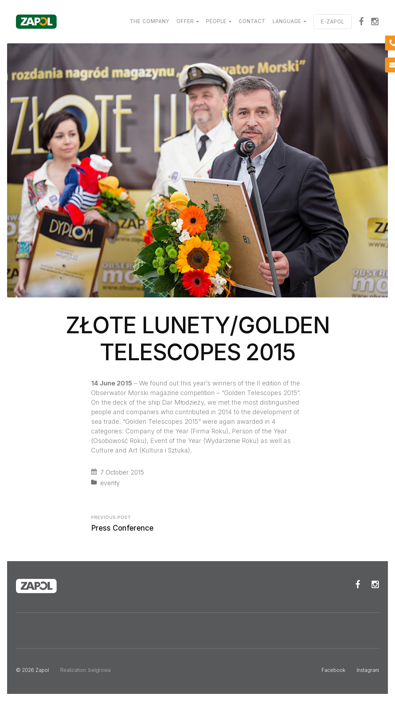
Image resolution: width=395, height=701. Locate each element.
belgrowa (99, 670)
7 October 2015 (122, 472)
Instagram (375, 21)
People (216, 21)
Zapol (42, 670)
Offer (185, 21)
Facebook (361, 21)
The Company (149, 21)
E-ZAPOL (332, 21)
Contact (252, 21)
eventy (110, 483)
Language (287, 21)
